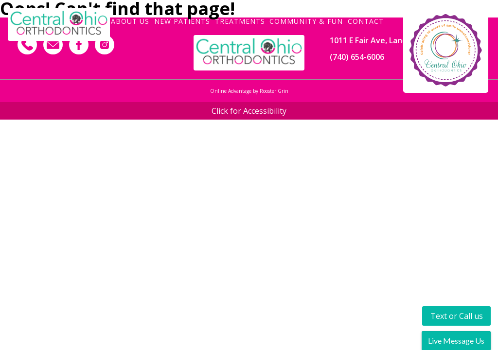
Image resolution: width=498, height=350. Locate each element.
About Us (130, 20)
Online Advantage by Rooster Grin (249, 91)
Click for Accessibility (249, 110)
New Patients (182, 20)
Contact (366, 20)
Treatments (240, 20)
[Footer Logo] (248, 52)
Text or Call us (456, 316)
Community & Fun (306, 20)
